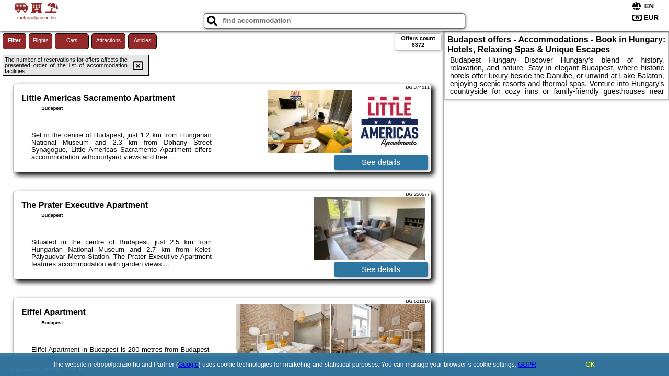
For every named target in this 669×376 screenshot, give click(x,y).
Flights (40, 40)
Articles (142, 40)
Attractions (108, 40)
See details (381, 162)
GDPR (527, 364)
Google (188, 364)
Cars (71, 40)
